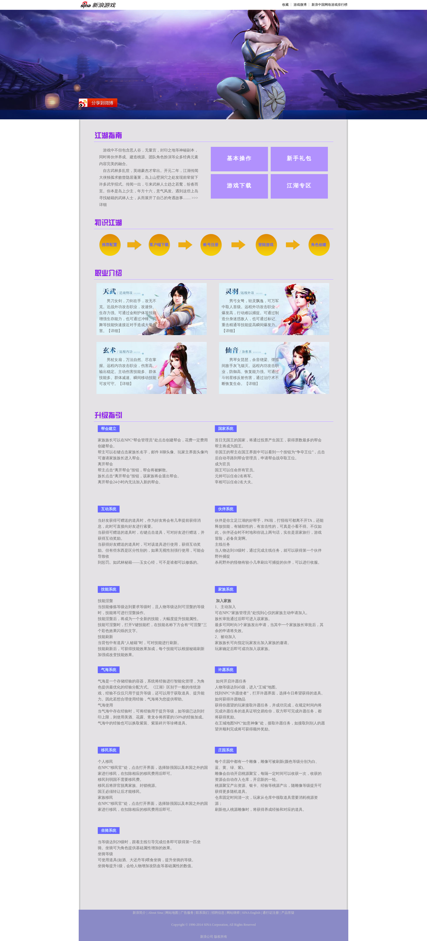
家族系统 (225, 589)
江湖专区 (299, 186)
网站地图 (171, 913)
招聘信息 (217, 913)
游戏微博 (300, 5)
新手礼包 (299, 158)
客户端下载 (159, 245)
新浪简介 (139, 913)
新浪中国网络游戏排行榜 (329, 5)
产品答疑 (287, 913)
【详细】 (114, 331)
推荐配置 (109, 245)
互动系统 (108, 509)
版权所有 (220, 937)
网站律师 (233, 913)
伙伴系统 (225, 509)
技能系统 (108, 589)
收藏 (285, 5)
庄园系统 (225, 750)
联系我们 (202, 913)
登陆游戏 (265, 245)
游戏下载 (239, 186)
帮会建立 (108, 429)
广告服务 (187, 913)
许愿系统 (225, 670)
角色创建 (318, 245)
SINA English (251, 913)
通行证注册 (271, 913)
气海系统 (108, 670)
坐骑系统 (108, 830)
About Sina (155, 913)
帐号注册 (210, 245)
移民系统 (108, 750)
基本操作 (239, 158)
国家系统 (225, 429)
